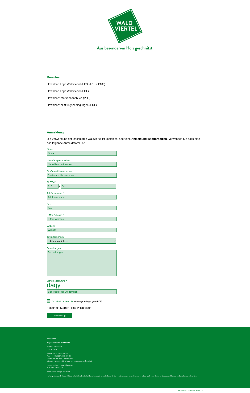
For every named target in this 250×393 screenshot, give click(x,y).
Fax (49, 204)
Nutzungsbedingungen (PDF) (88, 301)
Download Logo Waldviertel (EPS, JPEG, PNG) (76, 84)
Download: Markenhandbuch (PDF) (68, 98)
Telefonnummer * (55, 193)
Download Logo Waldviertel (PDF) (68, 91)
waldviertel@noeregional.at (63, 358)
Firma (50, 149)
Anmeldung (59, 315)
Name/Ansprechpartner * (59, 160)
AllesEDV (66, 372)
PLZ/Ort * (51, 182)
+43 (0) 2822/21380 (60, 353)
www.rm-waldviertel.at (62, 361)
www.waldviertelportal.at (83, 361)
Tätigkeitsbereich (55, 237)
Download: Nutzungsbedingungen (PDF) (72, 105)
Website (51, 226)
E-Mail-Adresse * (55, 215)
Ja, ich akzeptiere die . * (76, 301)
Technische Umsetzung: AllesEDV (190, 390)
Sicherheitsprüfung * (57, 281)
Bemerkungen (54, 248)
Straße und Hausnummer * (60, 171)
